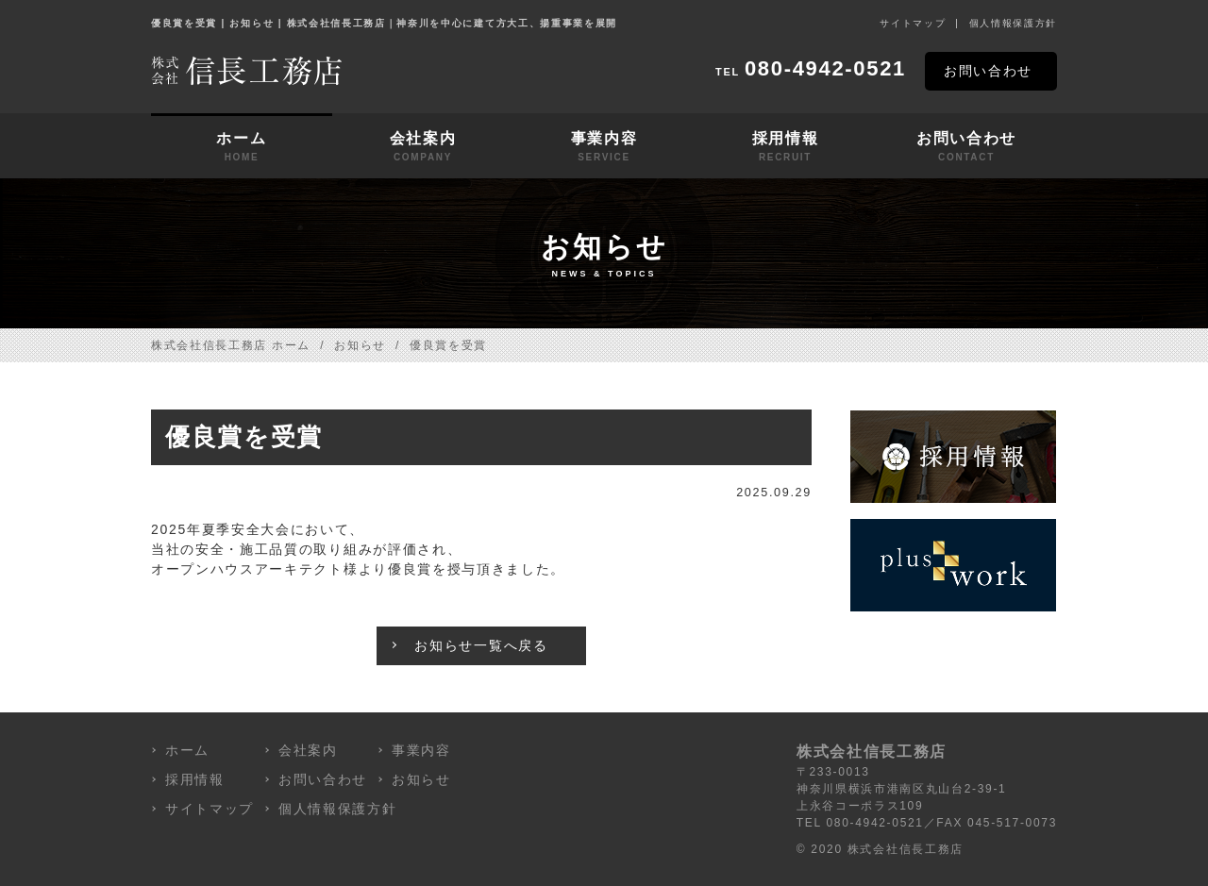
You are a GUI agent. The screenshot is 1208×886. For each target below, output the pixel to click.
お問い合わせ (988, 70)
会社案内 (422, 147)
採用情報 (785, 147)
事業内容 (604, 147)
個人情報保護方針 (1013, 23)
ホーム (241, 147)
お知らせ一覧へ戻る (480, 645)
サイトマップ (913, 23)
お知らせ (360, 345)
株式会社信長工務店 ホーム (230, 345)
